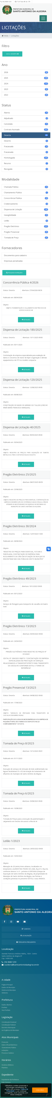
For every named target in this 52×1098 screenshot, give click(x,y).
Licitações (5, 1050)
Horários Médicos (8, 1065)
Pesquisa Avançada (14, 273)
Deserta (12, 54)
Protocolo (5, 1042)
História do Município (9, 990)
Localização (26, 936)
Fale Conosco (6, 1082)
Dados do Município (8, 987)
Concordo (40, 1090)
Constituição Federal (9, 1025)
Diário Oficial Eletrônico (9, 1045)
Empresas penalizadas (13, 261)
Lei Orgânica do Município (10, 1030)
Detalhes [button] (26, 320)
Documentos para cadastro (15, 255)
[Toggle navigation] (43, 18)
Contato (26, 929)
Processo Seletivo (8, 1053)
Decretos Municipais (8, 1027)
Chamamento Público (9, 1048)
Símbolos (5, 993)
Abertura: (25, 290)
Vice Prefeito (6, 1010)
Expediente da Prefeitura (10, 1080)
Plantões (5, 1068)
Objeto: (6, 305)
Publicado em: (8, 297)
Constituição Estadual (9, 1022)
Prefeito (4, 1007)
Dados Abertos (7, 1005)
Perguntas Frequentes (26, 942)
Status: (5, 290)
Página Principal (7, 985)
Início (5, 35)
